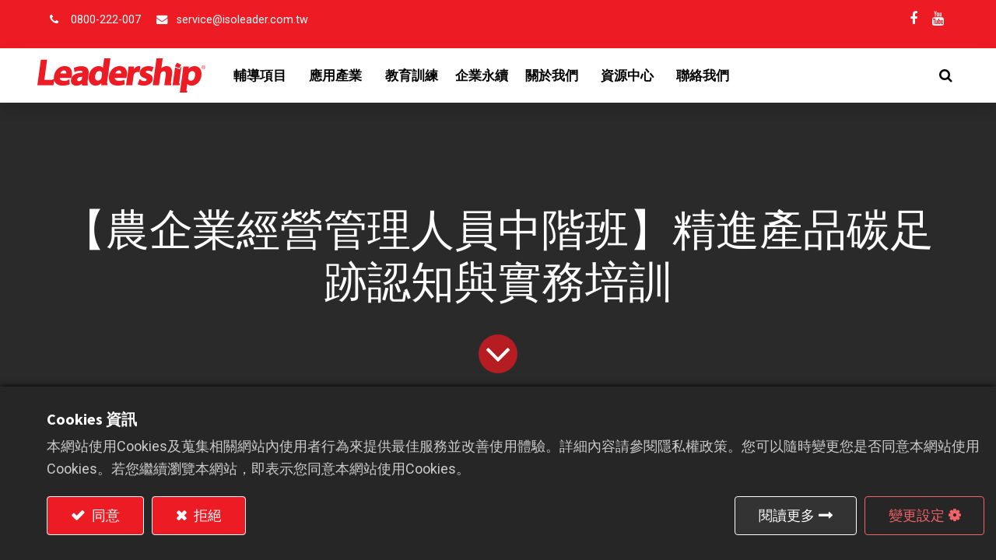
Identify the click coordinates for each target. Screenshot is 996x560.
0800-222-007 (106, 19)
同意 (104, 515)
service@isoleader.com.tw (242, 19)
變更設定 (917, 515)
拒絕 (206, 515)
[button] (936, 75)
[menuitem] (421, 75)
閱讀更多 (787, 515)
